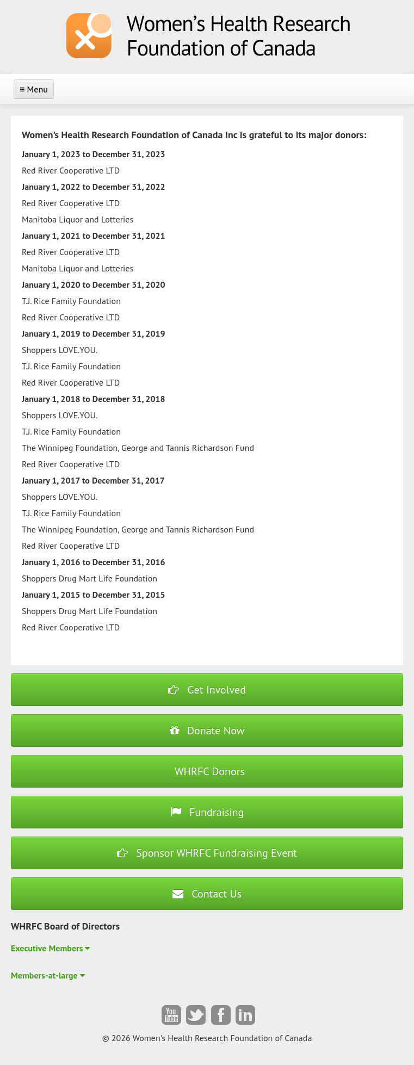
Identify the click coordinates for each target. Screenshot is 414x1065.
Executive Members (50, 948)
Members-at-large (48, 975)
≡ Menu (34, 89)
